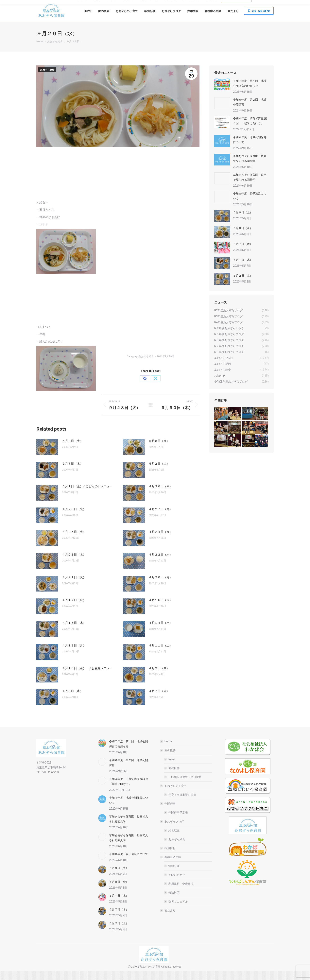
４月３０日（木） (160, 495)
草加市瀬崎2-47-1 (260, 4)
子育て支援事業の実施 (182, 803)
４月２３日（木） (74, 563)
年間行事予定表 (178, 821)
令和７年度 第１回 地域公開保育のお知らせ (249, 92)
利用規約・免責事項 (180, 892)
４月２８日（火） (74, 518)
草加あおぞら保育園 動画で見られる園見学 (249, 167)
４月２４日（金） (160, 541)
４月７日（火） (159, 700)
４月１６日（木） (160, 609)
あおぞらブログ (172, 830)
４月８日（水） (72, 700)
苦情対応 (174, 901)
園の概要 (168, 759)
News (171, 768)
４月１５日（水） (74, 632)
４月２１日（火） (74, 586)
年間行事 (168, 812)
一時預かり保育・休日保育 (185, 786)
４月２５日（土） (74, 541)
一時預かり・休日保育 (113, 5)
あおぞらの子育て (174, 795)
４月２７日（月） (160, 518)
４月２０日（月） (160, 586)
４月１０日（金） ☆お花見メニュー (87, 677)
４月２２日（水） (160, 563)
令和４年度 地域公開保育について (249, 149)
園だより (170, 919)
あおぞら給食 (47, 79)
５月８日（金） (159, 450)
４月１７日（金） (74, 609)
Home (168, 750)
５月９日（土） (72, 450)
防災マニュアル (178, 910)
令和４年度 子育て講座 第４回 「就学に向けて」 (250, 130)
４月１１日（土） (160, 654)
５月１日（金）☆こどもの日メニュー (87, 495)
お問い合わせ (176, 883)
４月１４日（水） (160, 632)
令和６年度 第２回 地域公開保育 (249, 111)
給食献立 (174, 839)
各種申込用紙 (171, 866)
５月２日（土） (159, 472)
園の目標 (174, 777)
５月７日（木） (72, 472)
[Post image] (47, 456)
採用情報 (170, 857)
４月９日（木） (159, 677)
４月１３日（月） (74, 654)
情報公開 (174, 875)
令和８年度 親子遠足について (249, 205)
